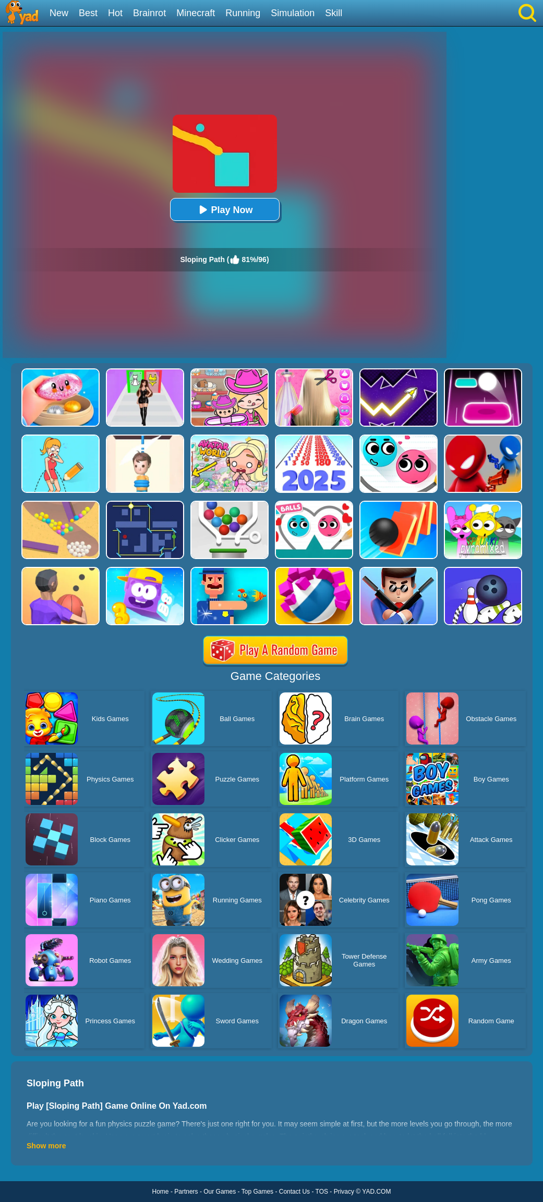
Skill (333, 13)
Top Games (257, 1191)
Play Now (224, 209)
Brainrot (149, 13)
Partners (186, 1191)
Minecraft (195, 13)
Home (160, 1191)
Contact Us (294, 1191)
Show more (46, 1146)
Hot (115, 13)
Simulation (293, 13)
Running (242, 13)
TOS (322, 1191)
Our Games (219, 1191)
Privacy (344, 1191)
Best (88, 13)
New (59, 13)
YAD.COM (376, 1191)
